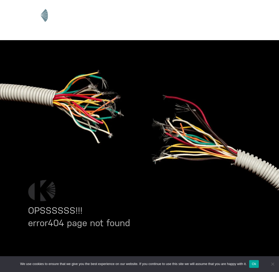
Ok (254, 264)
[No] (272, 264)
